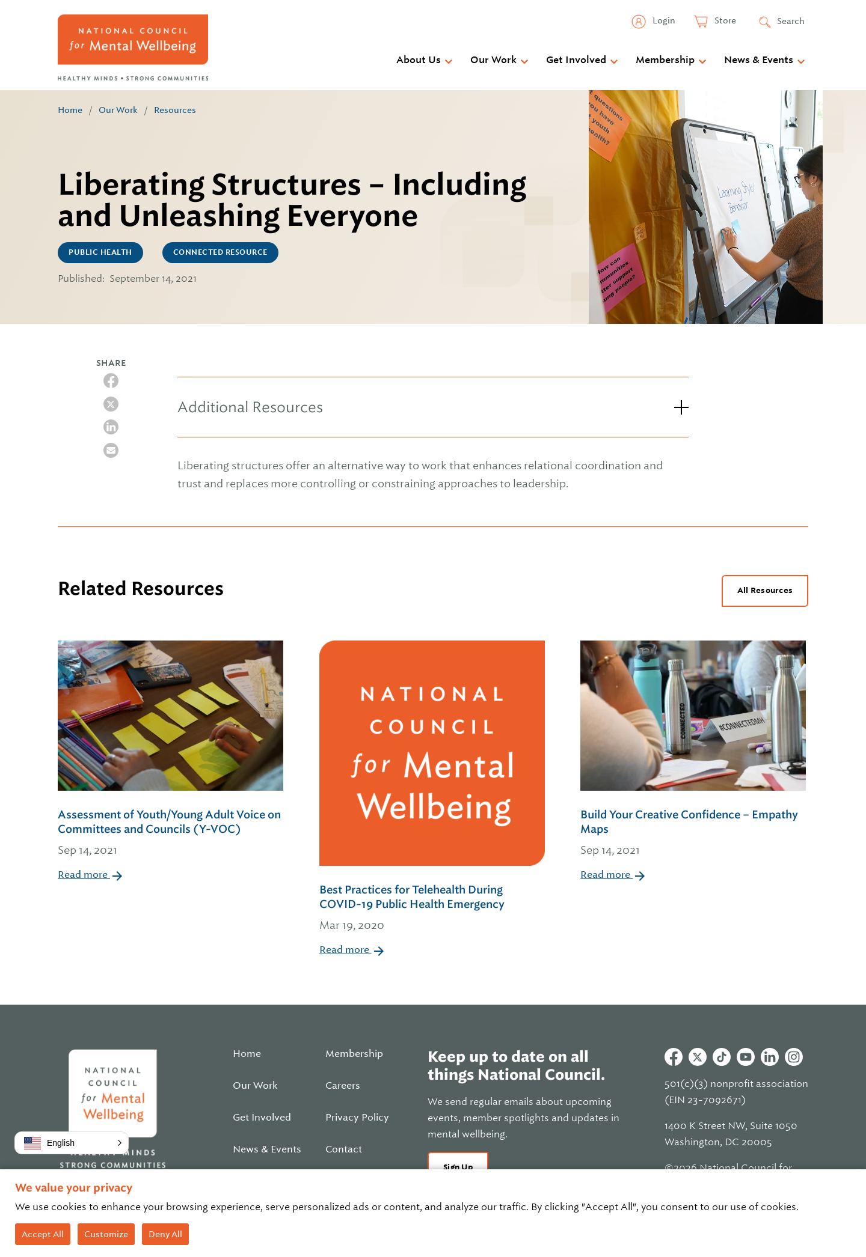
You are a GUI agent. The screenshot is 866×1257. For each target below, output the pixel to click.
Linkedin (770, 1057)
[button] (71, 1143)
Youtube (746, 1057)
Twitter (698, 1057)
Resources (175, 110)
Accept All (43, 1234)
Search (791, 21)
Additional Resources (250, 407)
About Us (418, 60)
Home (70, 110)
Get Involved (576, 60)
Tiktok (722, 1057)
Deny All (165, 1234)
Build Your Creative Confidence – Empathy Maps (694, 833)
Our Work (493, 60)
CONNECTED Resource (220, 252)
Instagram (794, 1057)
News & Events (758, 60)
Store (724, 20)
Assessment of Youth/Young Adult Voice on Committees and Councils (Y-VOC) (172, 833)
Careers (342, 1086)
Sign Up (458, 1167)
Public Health (100, 252)
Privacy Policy (357, 1118)
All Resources (765, 590)
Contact (343, 1149)
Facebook (674, 1057)
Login (663, 20)
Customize (106, 1234)
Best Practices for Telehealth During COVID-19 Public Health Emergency (433, 908)
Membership (665, 60)
